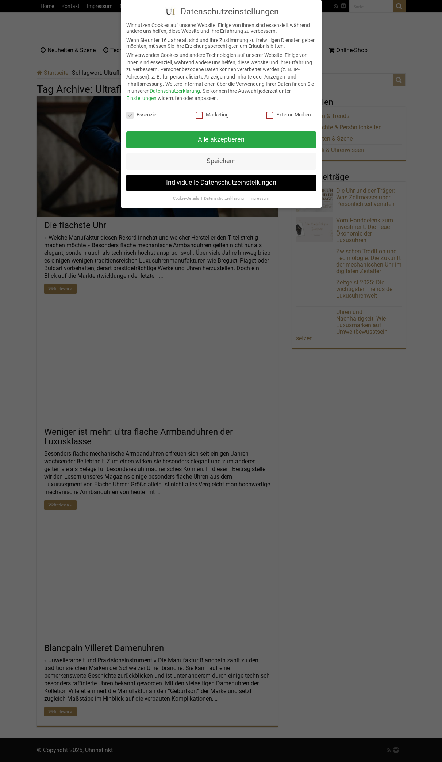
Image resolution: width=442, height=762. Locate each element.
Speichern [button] (221, 154)
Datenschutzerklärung (175, 84)
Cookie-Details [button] (186, 191)
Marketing (212, 107)
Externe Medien (288, 107)
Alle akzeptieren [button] (221, 132)
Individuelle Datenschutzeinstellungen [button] (221, 175)
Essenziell (142, 107)
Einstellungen (141, 91)
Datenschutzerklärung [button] (224, 191)
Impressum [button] (259, 191)
